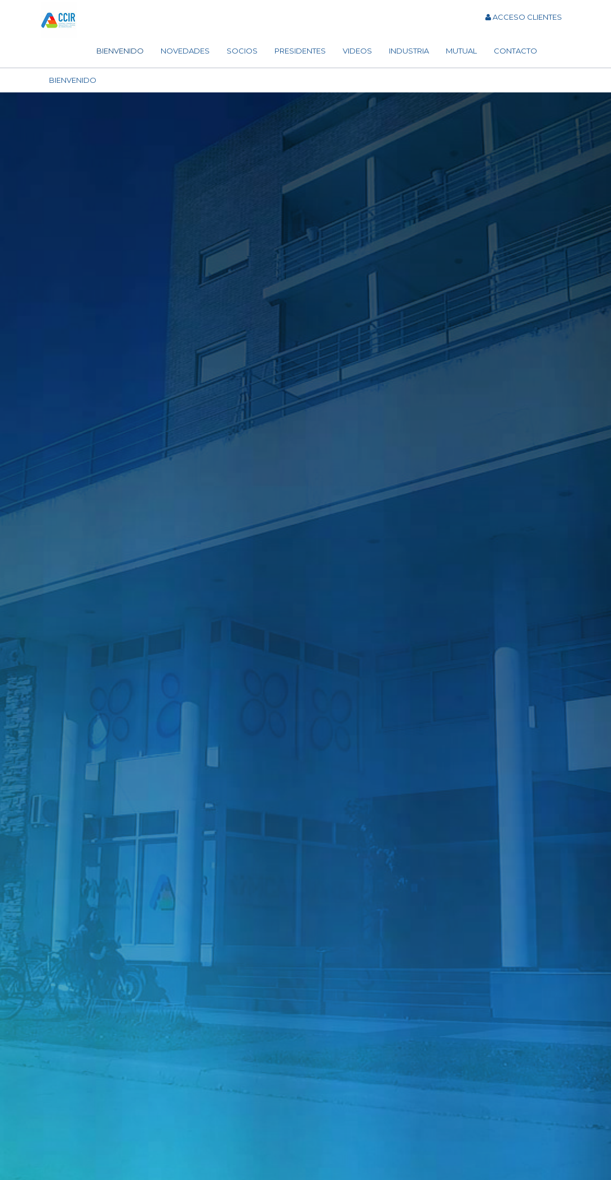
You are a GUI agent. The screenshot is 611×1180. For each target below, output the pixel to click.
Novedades (185, 50)
